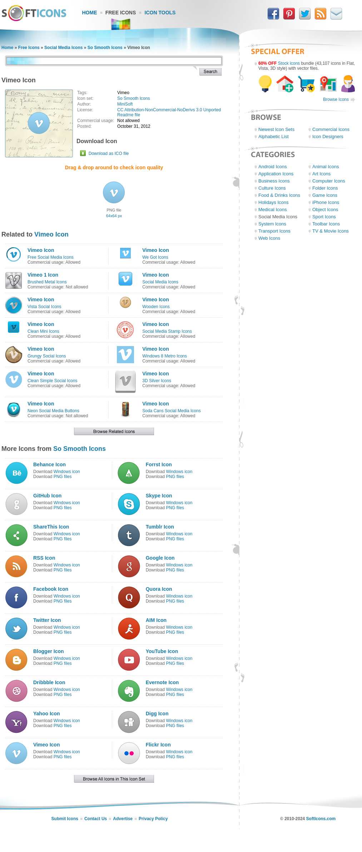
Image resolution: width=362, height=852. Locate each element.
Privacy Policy (153, 818)
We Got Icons (155, 257)
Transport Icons (274, 231)
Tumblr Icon (160, 527)
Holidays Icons (273, 202)
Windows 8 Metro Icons (164, 356)
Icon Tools (160, 12)
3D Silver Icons (156, 380)
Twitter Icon (47, 620)
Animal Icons (325, 166)
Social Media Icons (63, 47)
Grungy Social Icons (47, 356)
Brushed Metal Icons (47, 281)
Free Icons (120, 12)
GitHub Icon (47, 495)
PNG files (63, 476)
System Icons (272, 224)
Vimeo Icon (51, 234)
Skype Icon (159, 495)
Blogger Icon (48, 651)
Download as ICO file (109, 153)
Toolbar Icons (326, 224)
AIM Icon (156, 620)
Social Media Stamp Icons (167, 331)
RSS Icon (44, 558)
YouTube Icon (162, 651)
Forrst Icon (159, 464)
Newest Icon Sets (276, 129)
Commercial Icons (330, 129)
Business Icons (273, 181)
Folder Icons (325, 188)
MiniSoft (125, 104)
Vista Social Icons (44, 306)
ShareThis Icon (51, 527)
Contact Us (95, 818)
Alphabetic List (273, 136)
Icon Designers (327, 136)
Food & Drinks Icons (279, 195)
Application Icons (275, 173)
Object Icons (325, 209)
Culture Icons (272, 188)
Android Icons (272, 166)
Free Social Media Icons (51, 257)
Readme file (128, 114)
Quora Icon (159, 589)
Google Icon (160, 558)
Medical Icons (272, 209)
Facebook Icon (50, 589)
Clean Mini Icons (43, 331)
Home (89, 12)
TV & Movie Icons (330, 231)
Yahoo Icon (46, 713)
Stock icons (289, 63)
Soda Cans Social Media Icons (171, 410)
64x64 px (114, 216)
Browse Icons (336, 99)
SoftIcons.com (321, 818)
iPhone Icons (325, 202)
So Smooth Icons (105, 47)
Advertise (123, 818)
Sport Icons (324, 216)
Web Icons (269, 238)
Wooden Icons (156, 306)
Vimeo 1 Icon (43, 275)
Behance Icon (49, 464)
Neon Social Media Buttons (53, 410)
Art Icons (321, 173)
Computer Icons (328, 181)
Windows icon (67, 471)
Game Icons (324, 195)
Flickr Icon (158, 745)
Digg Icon (157, 713)
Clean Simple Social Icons (52, 380)
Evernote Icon (162, 682)
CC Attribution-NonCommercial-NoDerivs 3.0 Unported (169, 109)
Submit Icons (64, 818)
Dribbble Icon (49, 682)
